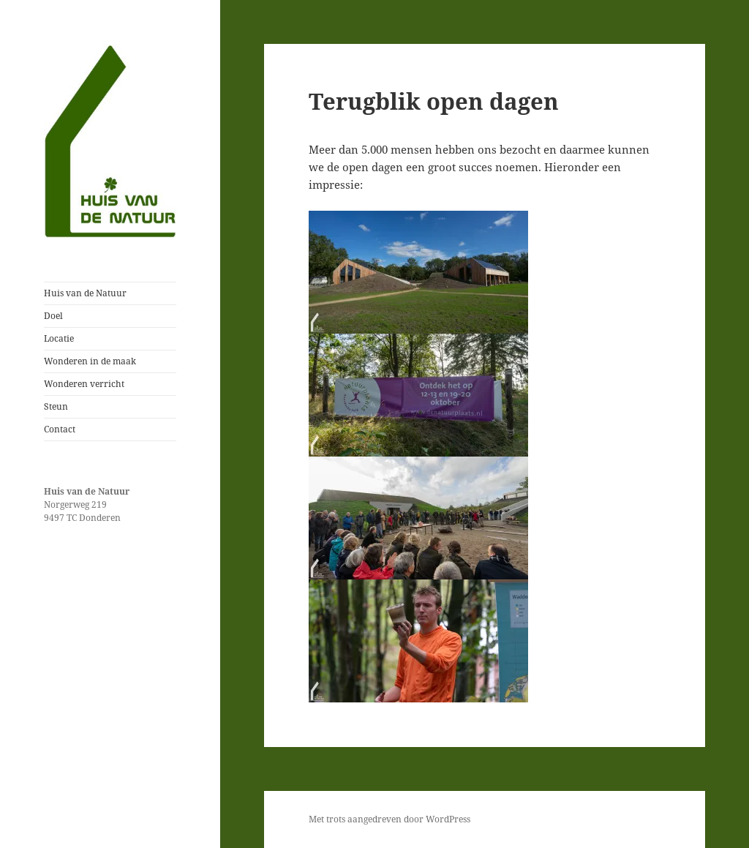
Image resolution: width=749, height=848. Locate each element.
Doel (53, 315)
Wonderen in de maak (90, 361)
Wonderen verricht (84, 384)
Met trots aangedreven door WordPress (389, 819)
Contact (59, 429)
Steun (56, 406)
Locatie (59, 338)
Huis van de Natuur (85, 293)
